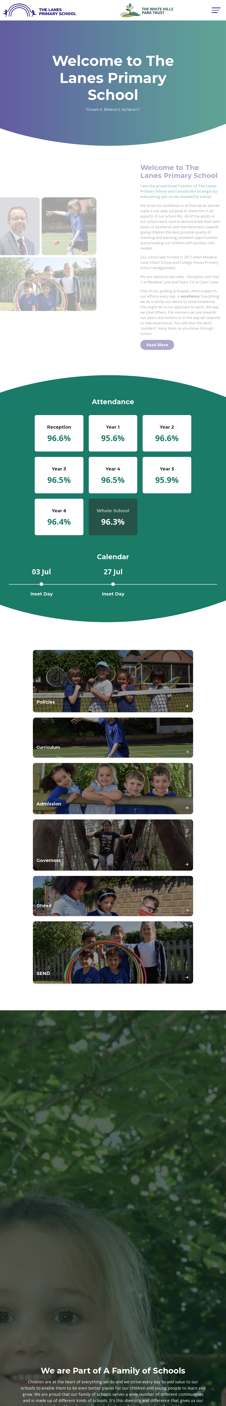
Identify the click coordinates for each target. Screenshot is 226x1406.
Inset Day (41, 594)
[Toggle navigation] (216, 10)
